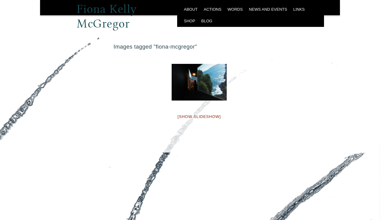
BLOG (206, 21)
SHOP (189, 21)
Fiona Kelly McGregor (107, 11)
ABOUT (191, 9)
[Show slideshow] (199, 116)
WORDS (235, 9)
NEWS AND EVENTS (268, 9)
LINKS (299, 9)
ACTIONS (213, 9)
